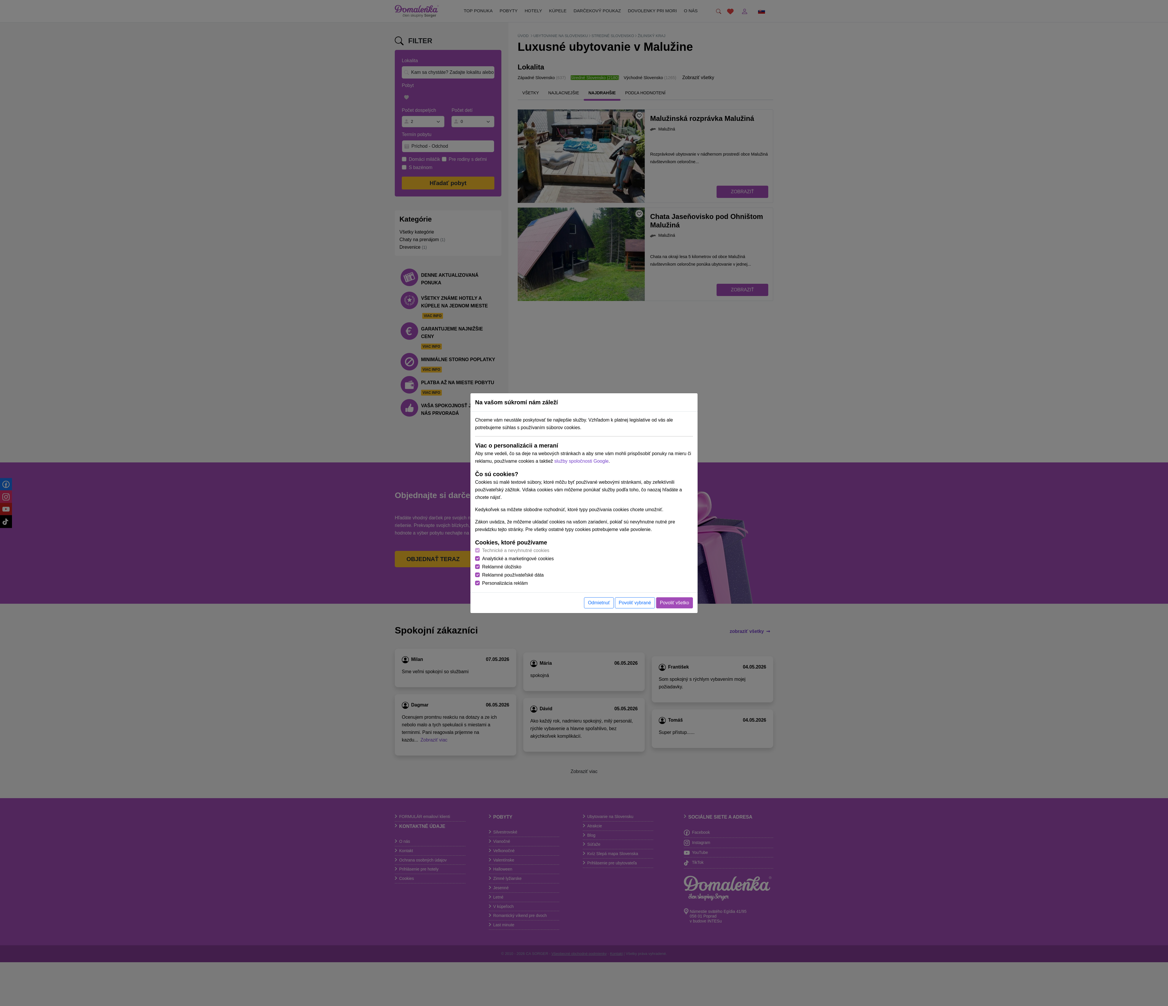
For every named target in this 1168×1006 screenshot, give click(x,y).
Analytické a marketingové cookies (518, 558)
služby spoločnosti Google (581, 461)
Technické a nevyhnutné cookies (515, 550)
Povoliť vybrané (635, 602)
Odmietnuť (599, 602)
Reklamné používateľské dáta (513, 574)
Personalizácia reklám (505, 583)
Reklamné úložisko (501, 566)
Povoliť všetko (674, 602)
